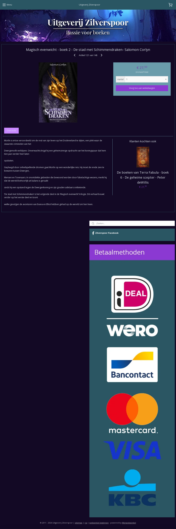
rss (86, 522)
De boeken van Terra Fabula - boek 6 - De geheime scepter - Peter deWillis (143, 177)
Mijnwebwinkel (129, 522)
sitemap (78, 522)
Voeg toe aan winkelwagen (142, 88)
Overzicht (11, 130)
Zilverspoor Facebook (105, 233)
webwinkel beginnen (99, 522)
